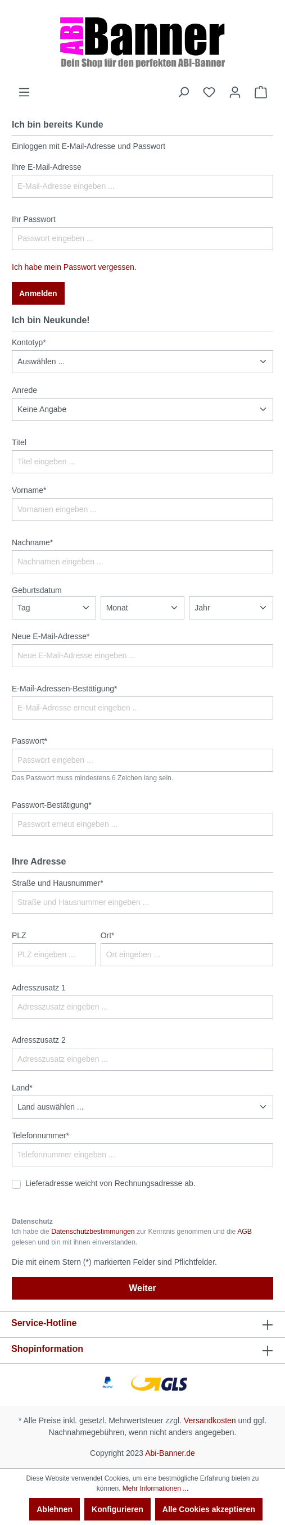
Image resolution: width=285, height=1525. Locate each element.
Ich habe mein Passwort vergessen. (74, 267)
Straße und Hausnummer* (57, 883)
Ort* (108, 935)
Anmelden (38, 293)
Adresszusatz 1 (39, 987)
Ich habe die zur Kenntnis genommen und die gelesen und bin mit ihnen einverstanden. (132, 1237)
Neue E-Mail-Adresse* (51, 636)
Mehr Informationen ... (155, 1488)
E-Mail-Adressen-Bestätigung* (64, 688)
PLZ (19, 935)
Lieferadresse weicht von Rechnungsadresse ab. (110, 1183)
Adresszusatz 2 (39, 1039)
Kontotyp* (29, 342)
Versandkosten (210, 1420)
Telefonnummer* (40, 1135)
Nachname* (32, 542)
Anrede (24, 390)
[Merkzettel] (209, 92)
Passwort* (29, 740)
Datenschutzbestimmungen (92, 1232)
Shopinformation (47, 1349)
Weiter (142, 1288)
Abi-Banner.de (170, 1453)
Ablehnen (55, 1509)
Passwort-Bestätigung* (52, 804)
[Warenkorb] (261, 92)
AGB (244, 1232)
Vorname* (29, 490)
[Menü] (24, 92)
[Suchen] (183, 92)
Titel (19, 442)
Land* (22, 1087)
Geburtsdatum (37, 590)
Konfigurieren (117, 1509)
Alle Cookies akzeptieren (208, 1509)
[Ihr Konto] (235, 92)
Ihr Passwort (34, 219)
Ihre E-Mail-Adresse (47, 166)
